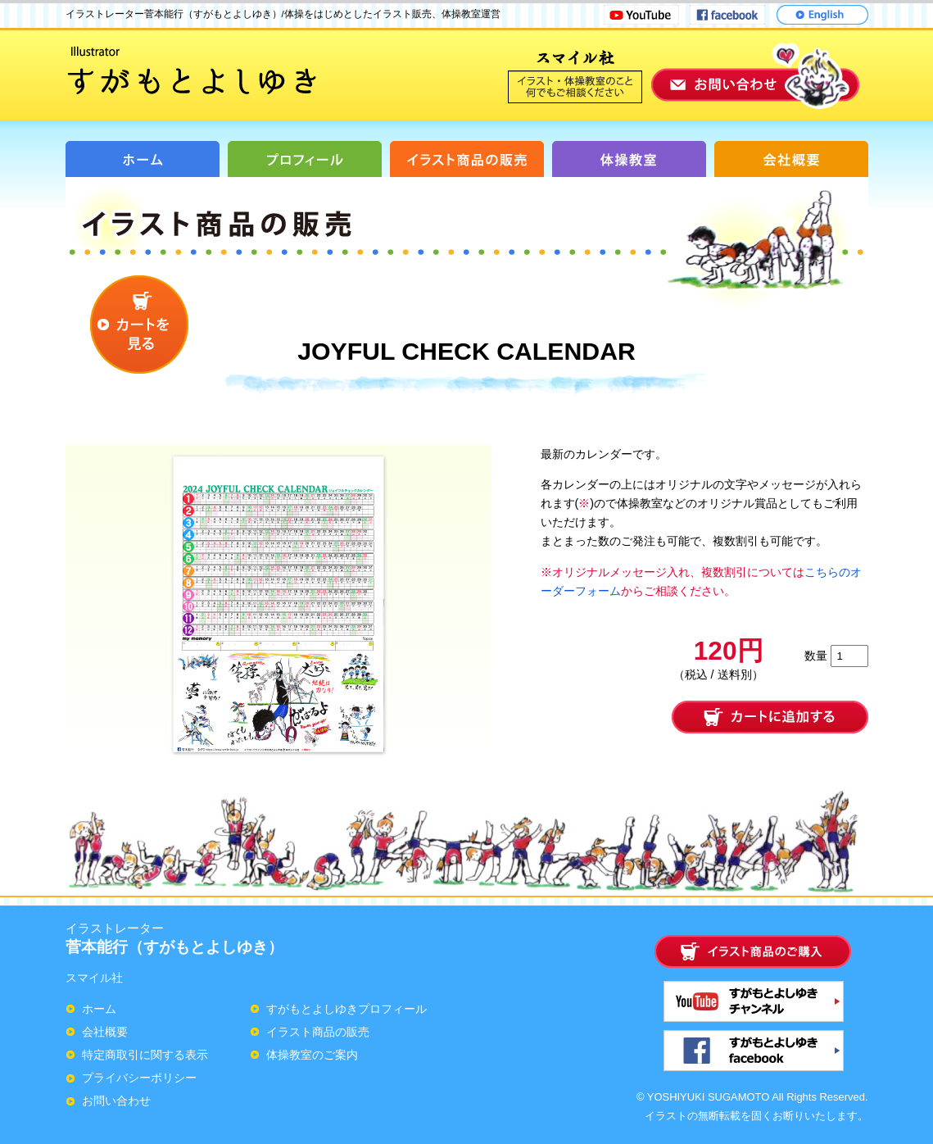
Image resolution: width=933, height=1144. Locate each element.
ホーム (99, 1008)
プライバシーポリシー (139, 1077)
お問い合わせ (116, 1100)
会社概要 (105, 1031)
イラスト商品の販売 (317, 1031)
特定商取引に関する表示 (145, 1054)
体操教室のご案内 (312, 1054)
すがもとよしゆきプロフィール (346, 1008)
